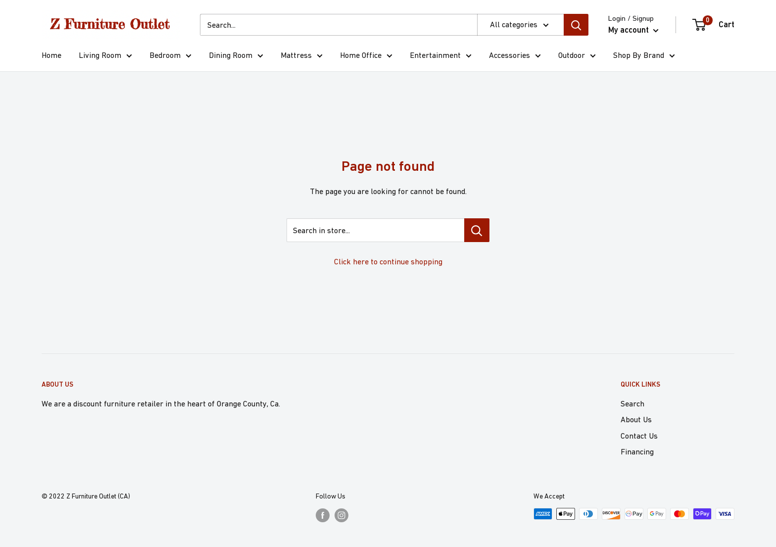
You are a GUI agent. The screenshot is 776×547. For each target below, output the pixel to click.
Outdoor (577, 56)
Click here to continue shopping (388, 261)
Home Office (366, 56)
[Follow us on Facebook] (323, 515)
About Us (636, 419)
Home (51, 54)
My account (633, 30)
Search (632, 403)
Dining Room (236, 56)
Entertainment (441, 56)
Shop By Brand (644, 56)
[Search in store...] (476, 230)
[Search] (576, 25)
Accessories (515, 56)
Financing (637, 451)
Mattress (302, 56)
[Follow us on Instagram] (341, 515)
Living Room (105, 56)
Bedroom (170, 56)
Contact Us (639, 435)
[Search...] (338, 25)
